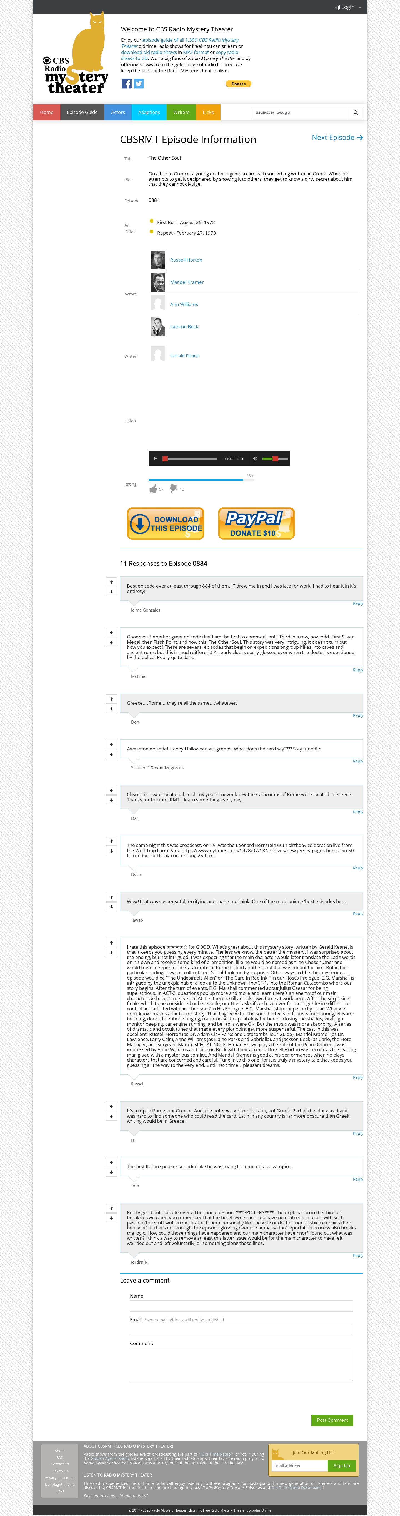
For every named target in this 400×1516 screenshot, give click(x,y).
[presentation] (172, 1398)
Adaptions (149, 112)
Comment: (141, 1344)
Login (345, 7)
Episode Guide (82, 112)
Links (208, 112)
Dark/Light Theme (60, 1484)
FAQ (59, 1457)
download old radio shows (149, 52)
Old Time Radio (216, 1454)
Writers (181, 112)
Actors (118, 112)
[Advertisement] (311, 55)
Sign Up (342, 1466)
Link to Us (60, 1471)
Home (47, 112)
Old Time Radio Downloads (297, 1488)
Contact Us (60, 1464)
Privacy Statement (60, 1478)
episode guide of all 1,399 (179, 43)
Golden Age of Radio (110, 1459)
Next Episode (337, 137)
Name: (137, 1296)
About (60, 1451)
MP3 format (196, 52)
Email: (177, 1320)
